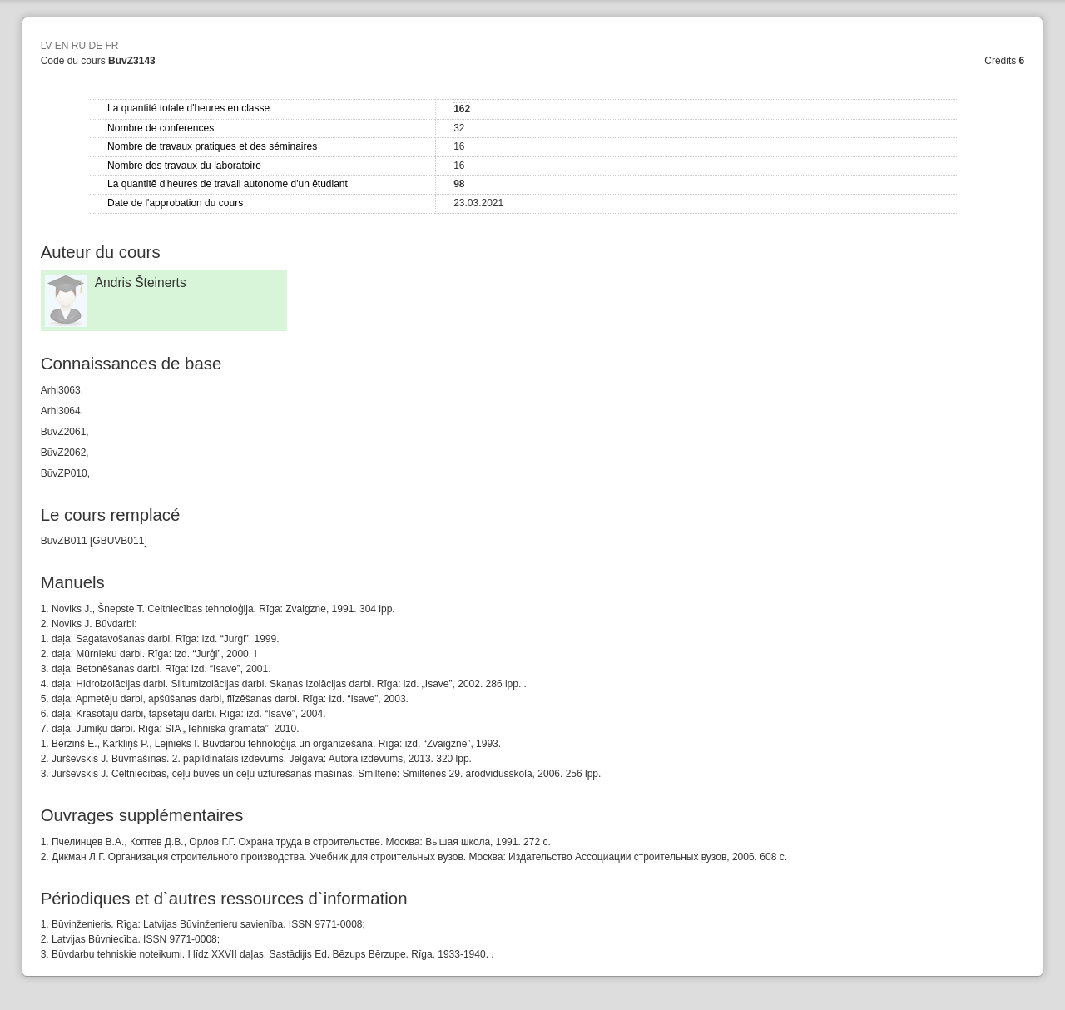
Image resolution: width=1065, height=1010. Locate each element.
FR (112, 46)
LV (46, 46)
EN (62, 46)
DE (96, 46)
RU (79, 46)
